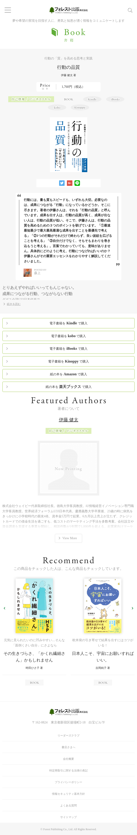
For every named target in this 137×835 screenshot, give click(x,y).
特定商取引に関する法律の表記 (68, 770)
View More (69, 538)
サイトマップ (68, 817)
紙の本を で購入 (68, 374)
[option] (34, 632)
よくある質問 (68, 805)
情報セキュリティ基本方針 (68, 793)
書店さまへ (68, 747)
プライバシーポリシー (68, 782)
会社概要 (68, 758)
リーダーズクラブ (68, 735)
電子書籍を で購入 (68, 323)
